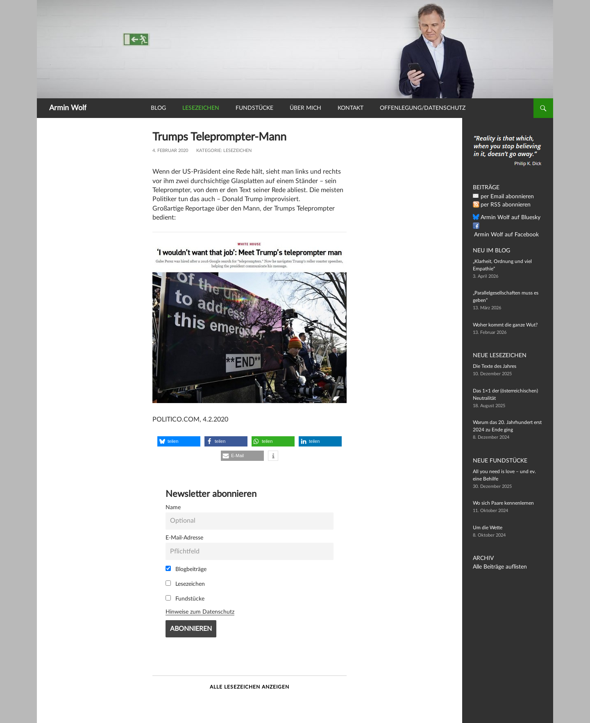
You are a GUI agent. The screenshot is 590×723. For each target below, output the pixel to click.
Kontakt (350, 108)
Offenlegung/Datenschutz (422, 108)
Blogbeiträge (186, 569)
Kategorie (208, 150)
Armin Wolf (67, 108)
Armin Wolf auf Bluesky (506, 217)
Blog (158, 108)
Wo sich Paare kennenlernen (503, 503)
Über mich (305, 108)
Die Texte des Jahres (494, 366)
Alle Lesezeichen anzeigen (249, 686)
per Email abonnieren (503, 196)
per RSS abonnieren (502, 204)
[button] (178, 441)
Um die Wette (487, 527)
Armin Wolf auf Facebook (508, 226)
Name (173, 507)
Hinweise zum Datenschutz (200, 612)
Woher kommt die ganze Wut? (505, 324)
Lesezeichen (200, 108)
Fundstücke (254, 108)
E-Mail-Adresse (184, 538)
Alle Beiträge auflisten (496, 566)
